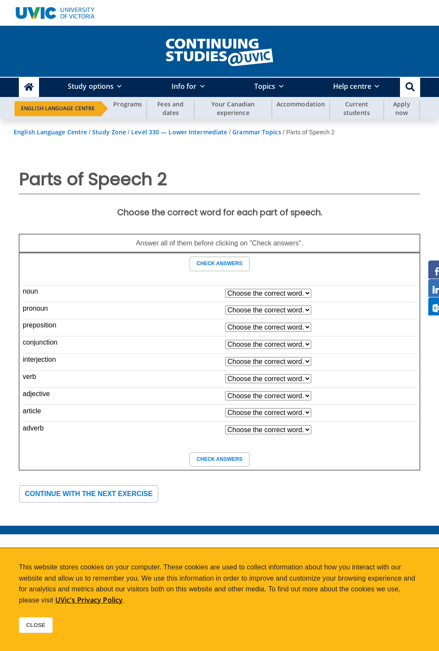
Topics (265, 86)
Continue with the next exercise (89, 493)
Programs (127, 104)
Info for (184, 86)
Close (35, 625)
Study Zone (109, 132)
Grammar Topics (256, 132)
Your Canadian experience (233, 108)
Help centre (352, 86)
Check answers (219, 263)
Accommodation (301, 104)
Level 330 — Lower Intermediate (179, 132)
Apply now (401, 108)
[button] (410, 87)
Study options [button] (91, 86)
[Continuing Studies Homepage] (29, 87)
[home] (219, 50)
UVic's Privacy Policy (89, 600)
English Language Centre (58, 108)
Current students (356, 108)
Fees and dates (170, 108)
